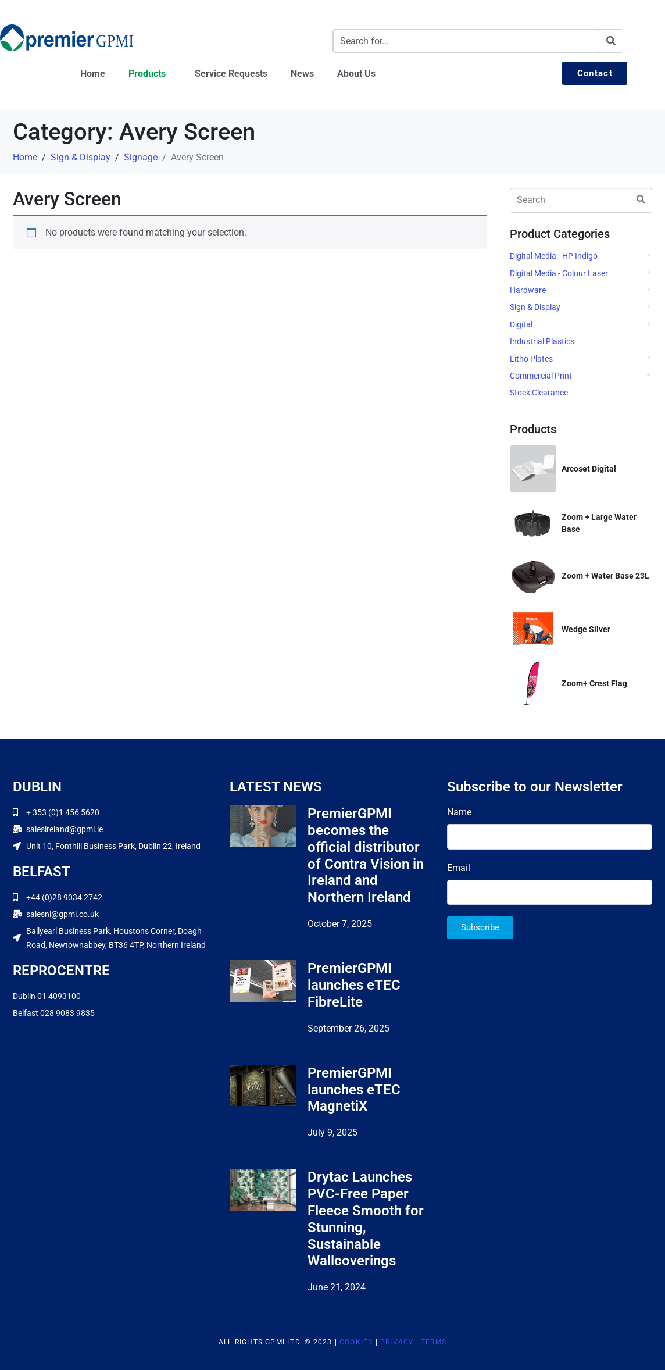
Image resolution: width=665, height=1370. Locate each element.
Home (92, 73)
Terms (433, 1342)
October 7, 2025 (340, 923)
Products (147, 73)
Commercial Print (541, 375)
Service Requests (231, 73)
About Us (356, 73)
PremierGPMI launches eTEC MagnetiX (354, 1090)
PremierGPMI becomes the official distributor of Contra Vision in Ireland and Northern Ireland (366, 855)
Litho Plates (531, 358)
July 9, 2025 (332, 1132)
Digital (521, 324)
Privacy (396, 1342)
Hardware (528, 290)
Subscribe (480, 927)
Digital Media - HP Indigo (554, 256)
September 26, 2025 (348, 1028)
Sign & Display (535, 307)
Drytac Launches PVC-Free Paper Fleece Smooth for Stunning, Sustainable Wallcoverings (366, 1219)
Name (459, 812)
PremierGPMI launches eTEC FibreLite (354, 985)
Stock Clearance (539, 392)
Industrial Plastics (542, 341)
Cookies (356, 1342)
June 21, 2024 (337, 1287)
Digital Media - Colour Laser (559, 273)
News (302, 73)
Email (458, 867)
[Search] (611, 41)
